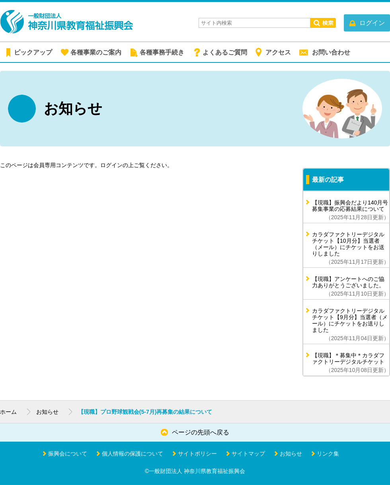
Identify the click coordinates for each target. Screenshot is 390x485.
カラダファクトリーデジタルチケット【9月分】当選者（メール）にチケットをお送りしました (350, 324)
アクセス (278, 52)
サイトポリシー (197, 453)
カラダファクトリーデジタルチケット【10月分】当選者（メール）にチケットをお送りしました (350, 248)
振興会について (67, 453)
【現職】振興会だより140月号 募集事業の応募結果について (350, 209)
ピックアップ (33, 52)
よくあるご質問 (225, 52)
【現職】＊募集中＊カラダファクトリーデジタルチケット (350, 362)
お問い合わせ (331, 52)
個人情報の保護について (132, 453)
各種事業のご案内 (95, 52)
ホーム (8, 412)
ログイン (111, 165)
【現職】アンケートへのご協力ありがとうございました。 (350, 286)
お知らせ (47, 412)
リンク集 (328, 453)
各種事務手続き (162, 52)
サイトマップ (248, 453)
